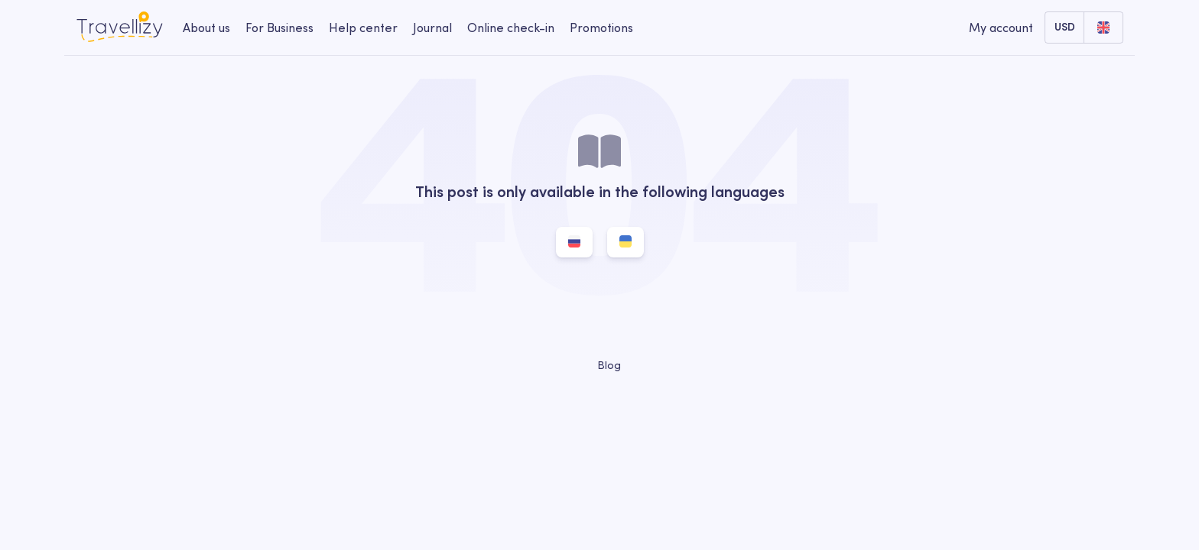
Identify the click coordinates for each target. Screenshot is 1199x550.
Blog (599, 365)
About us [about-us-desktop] (206, 27)
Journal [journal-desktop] (432, 27)
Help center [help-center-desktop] (363, 27)
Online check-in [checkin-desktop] (510, 27)
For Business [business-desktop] (279, 27)
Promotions (601, 27)
